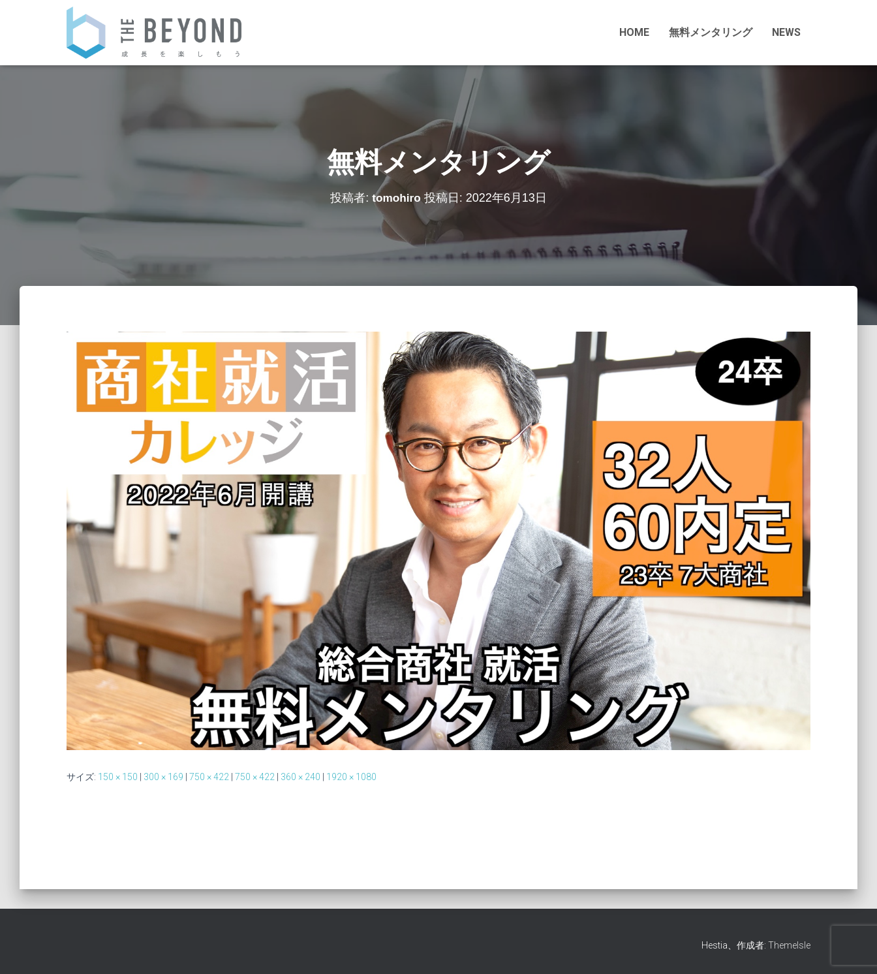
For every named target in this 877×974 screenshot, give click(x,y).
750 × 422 (209, 777)
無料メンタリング (710, 32)
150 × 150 (118, 777)
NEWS (786, 32)
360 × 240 (300, 777)
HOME (634, 32)
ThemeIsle (789, 945)
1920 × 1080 (351, 777)
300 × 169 (163, 777)
